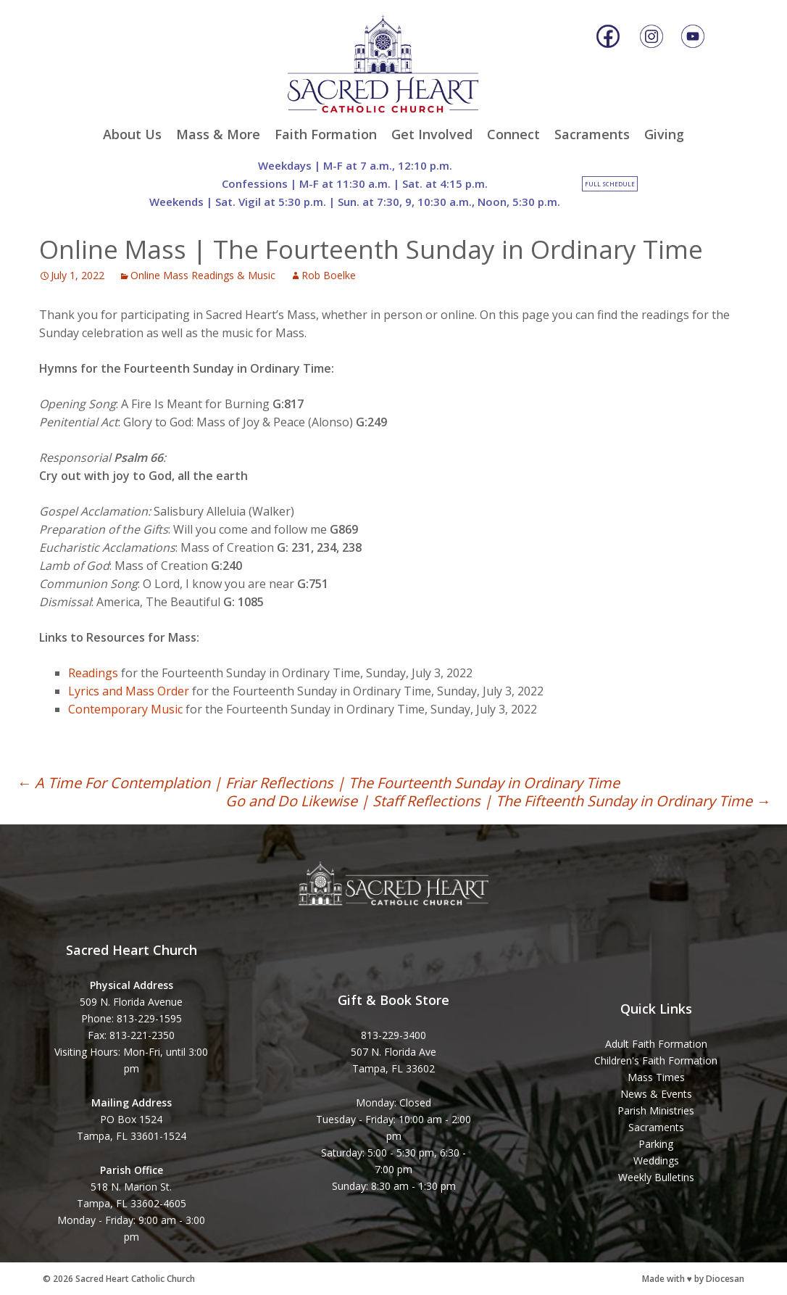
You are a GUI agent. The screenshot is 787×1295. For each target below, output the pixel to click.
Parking (655, 1144)
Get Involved (431, 134)
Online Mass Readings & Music (202, 275)
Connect (513, 134)
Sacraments (592, 134)
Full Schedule (610, 184)
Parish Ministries (655, 1110)
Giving (664, 134)
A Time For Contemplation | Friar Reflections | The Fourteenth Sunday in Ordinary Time (318, 783)
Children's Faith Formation (655, 1060)
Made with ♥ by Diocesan (693, 1279)
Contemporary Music (125, 709)
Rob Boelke (328, 275)
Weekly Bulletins (656, 1177)
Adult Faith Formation (656, 1044)
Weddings (656, 1160)
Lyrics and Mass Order (128, 691)
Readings (93, 673)
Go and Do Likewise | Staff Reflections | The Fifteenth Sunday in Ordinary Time (497, 801)
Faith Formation (326, 134)
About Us (132, 134)
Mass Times (656, 1077)
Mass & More (218, 134)
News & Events (656, 1094)
